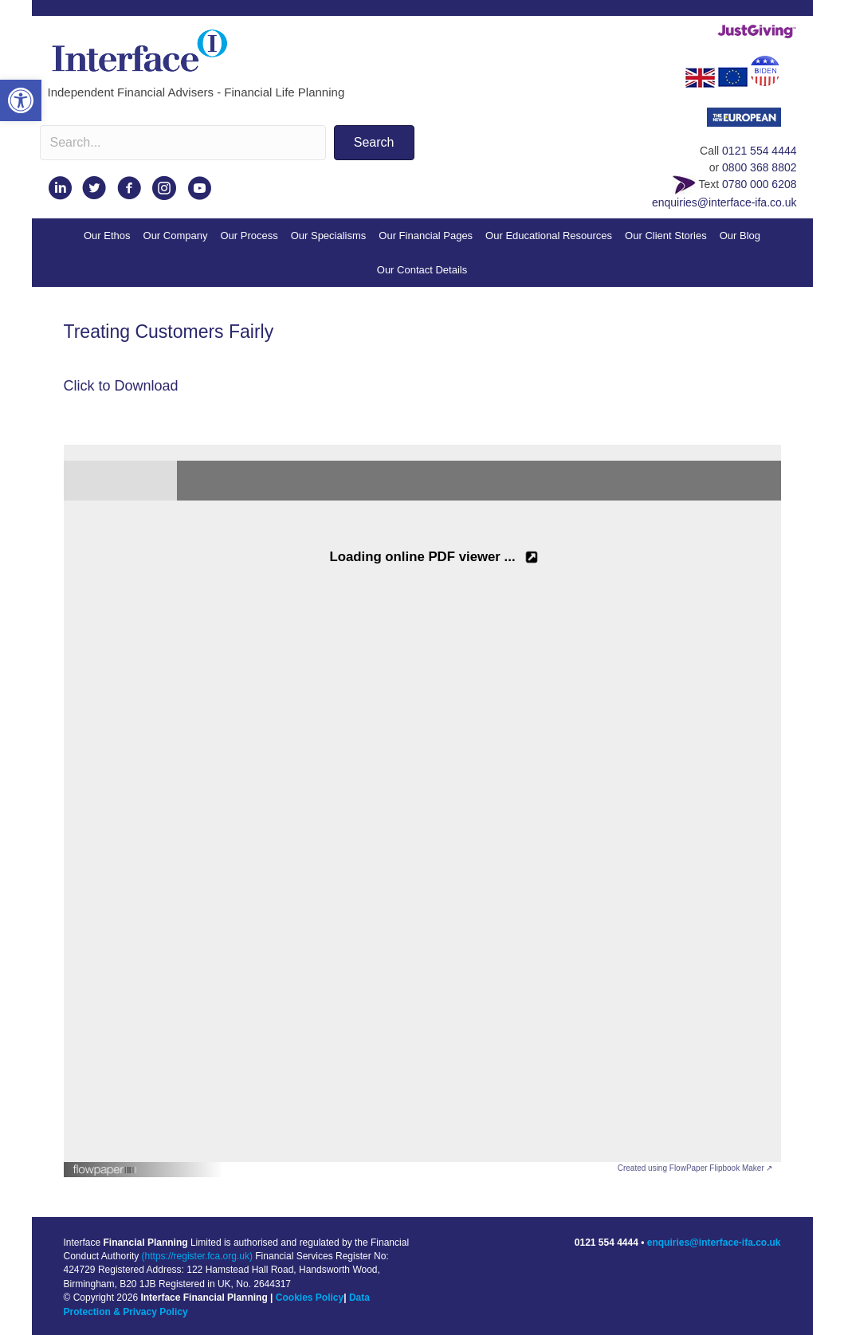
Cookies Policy (309, 1297)
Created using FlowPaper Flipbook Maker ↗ (695, 1168)
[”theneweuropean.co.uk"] (752, 122)
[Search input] (183, 142)
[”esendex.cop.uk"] (684, 184)
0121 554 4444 (759, 150)
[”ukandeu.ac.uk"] (699, 76)
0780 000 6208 (759, 184)
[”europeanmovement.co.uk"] (732, 76)
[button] (20, 100)
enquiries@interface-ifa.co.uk (724, 202)
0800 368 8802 (759, 167)
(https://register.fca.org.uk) (197, 1256)
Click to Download (121, 386)
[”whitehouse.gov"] (773, 76)
